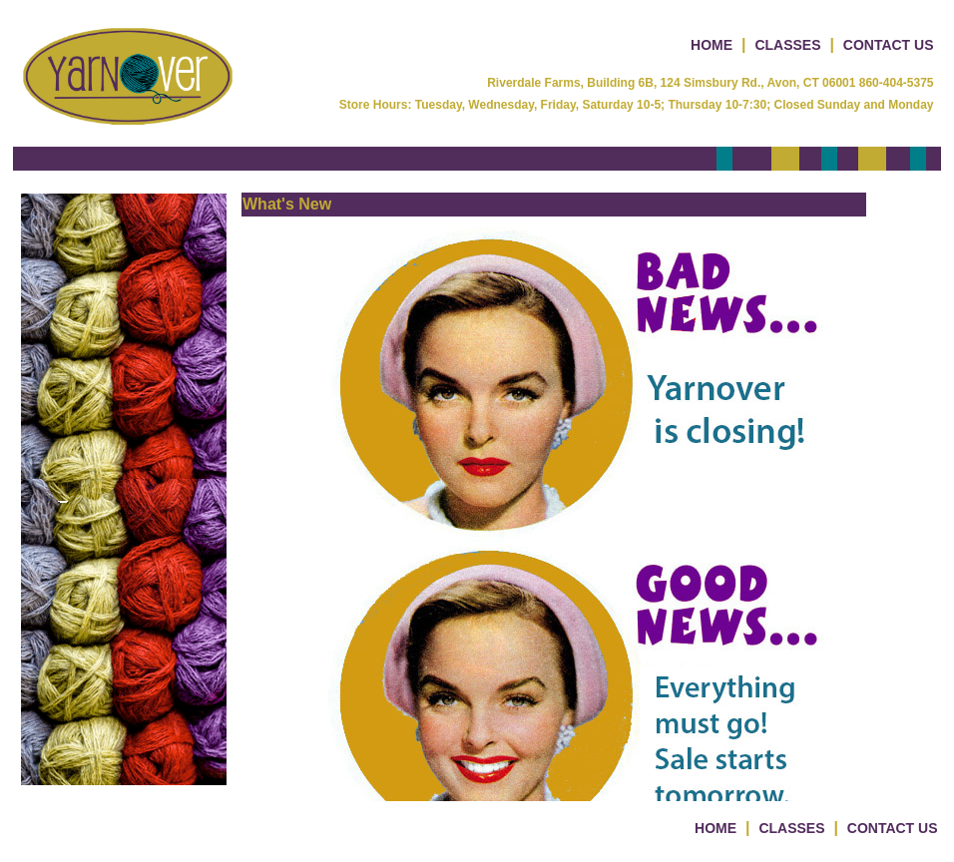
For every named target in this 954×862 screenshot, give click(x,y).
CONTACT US (888, 45)
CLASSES (787, 45)
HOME (711, 45)
